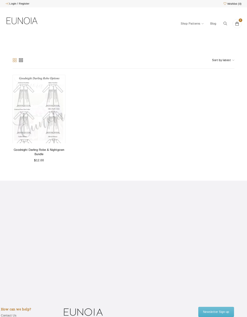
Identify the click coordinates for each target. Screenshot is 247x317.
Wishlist (234, 3)
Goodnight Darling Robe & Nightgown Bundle (39, 152)
